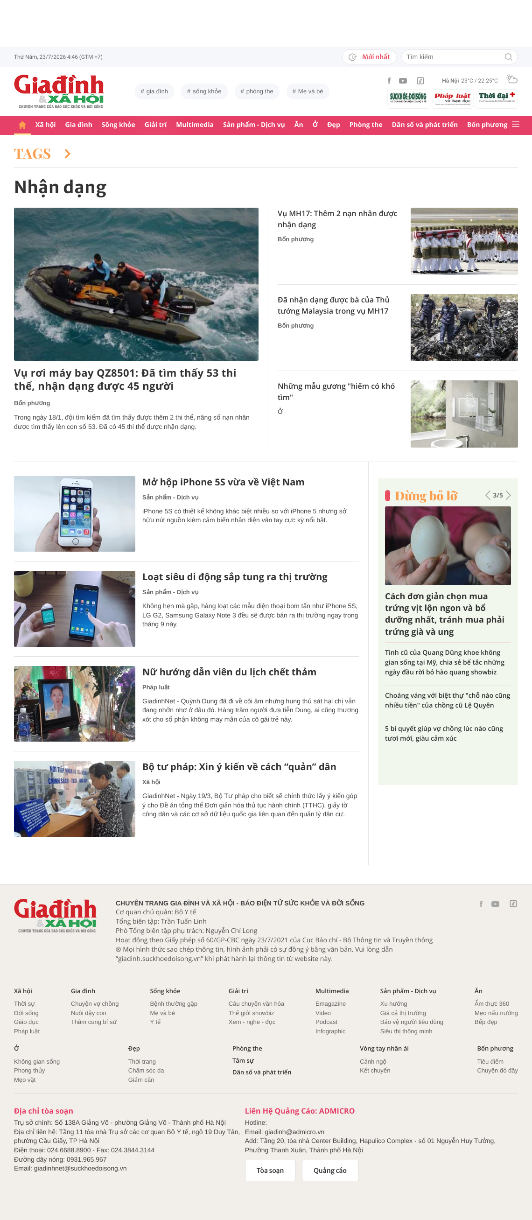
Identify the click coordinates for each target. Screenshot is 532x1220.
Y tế (155, 1021)
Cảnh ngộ (373, 1061)
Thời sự (24, 1003)
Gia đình (78, 124)
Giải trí (156, 124)
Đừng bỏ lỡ (426, 496)
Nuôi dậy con (88, 1013)
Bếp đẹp (486, 1021)
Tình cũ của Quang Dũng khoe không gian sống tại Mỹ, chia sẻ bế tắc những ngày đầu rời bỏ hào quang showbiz (444, 662)
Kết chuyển (375, 1070)
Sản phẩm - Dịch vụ (254, 124)
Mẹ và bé (310, 91)
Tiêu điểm (490, 1061)
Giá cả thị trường (403, 1013)
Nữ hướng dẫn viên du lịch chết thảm (229, 672)
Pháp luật (156, 687)
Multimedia (195, 124)
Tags (42, 153)
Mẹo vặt (24, 1079)
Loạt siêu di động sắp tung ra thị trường (235, 577)
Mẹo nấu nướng (496, 1013)
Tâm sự (243, 1060)
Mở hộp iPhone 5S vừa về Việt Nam (223, 482)
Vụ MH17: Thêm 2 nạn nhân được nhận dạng (337, 219)
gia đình (157, 91)
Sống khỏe (118, 124)
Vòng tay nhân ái (384, 1048)
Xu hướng (393, 1003)
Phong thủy (29, 1070)
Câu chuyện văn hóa (256, 1003)
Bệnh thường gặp (173, 1003)
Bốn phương (487, 124)
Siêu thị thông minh (406, 1031)
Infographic (330, 1031)
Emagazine (330, 1003)
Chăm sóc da (146, 1070)
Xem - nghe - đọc (252, 1021)
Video (323, 1013)
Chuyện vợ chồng (95, 1003)
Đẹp (333, 124)
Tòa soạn (270, 1170)
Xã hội (45, 124)
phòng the (259, 91)
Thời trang (142, 1061)
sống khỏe (207, 91)
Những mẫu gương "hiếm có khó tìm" (336, 391)
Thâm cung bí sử (94, 1021)
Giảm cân (141, 1079)
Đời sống (26, 1013)
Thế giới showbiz (251, 1013)
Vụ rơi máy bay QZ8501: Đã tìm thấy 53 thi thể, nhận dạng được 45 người (125, 379)
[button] (487, 495)
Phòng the (366, 124)
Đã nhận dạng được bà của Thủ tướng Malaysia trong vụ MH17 (334, 305)
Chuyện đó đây (497, 1070)
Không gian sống (37, 1061)
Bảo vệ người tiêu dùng (411, 1021)
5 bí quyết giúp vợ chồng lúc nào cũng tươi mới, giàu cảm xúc (444, 733)
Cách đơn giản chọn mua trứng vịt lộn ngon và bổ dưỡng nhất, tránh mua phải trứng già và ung (444, 614)
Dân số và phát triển (425, 124)
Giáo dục (26, 1021)
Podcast (326, 1021)
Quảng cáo (330, 1170)
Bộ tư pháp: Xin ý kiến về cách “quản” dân (239, 767)
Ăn (298, 124)
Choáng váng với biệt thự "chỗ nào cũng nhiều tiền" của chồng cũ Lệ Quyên (447, 700)
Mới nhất (369, 57)
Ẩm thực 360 (492, 1003)
